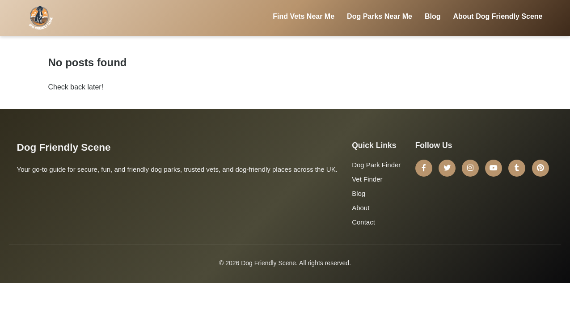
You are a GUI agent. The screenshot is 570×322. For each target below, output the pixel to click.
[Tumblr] (516, 168)
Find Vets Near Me (303, 16)
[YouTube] (493, 168)
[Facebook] (423, 168)
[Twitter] (447, 168)
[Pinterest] (540, 168)
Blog (433, 16)
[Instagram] (470, 168)
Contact (363, 222)
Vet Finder (367, 179)
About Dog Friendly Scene (497, 16)
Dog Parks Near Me (379, 16)
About (360, 208)
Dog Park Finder (376, 165)
